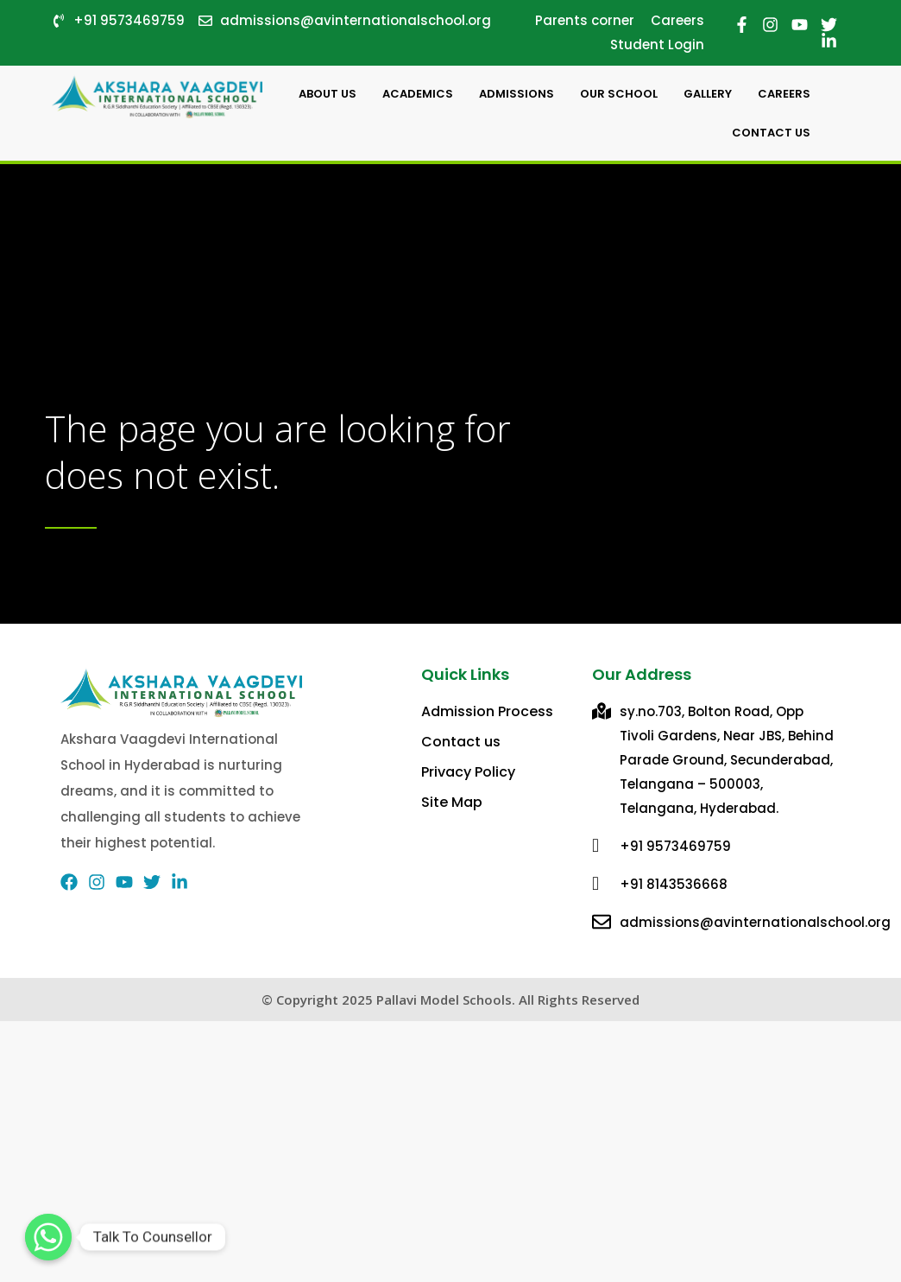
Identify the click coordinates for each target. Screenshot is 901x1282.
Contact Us (771, 132)
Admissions (516, 94)
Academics (417, 94)
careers (784, 94)
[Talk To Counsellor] (48, 1237)
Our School (619, 94)
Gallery (708, 94)
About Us (327, 94)
